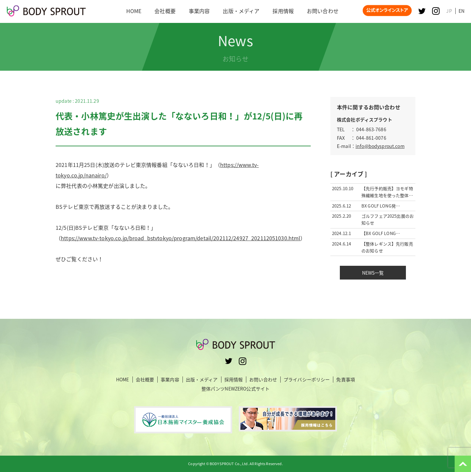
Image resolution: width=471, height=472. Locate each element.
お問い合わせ (263, 379)
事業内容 (170, 379)
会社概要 (145, 379)
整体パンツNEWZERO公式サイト (235, 388)
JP (449, 11)
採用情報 (233, 379)
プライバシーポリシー (307, 379)
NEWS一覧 (373, 272)
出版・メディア (202, 379)
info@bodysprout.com (380, 146)
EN (461, 11)
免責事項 (345, 379)
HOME (122, 379)
